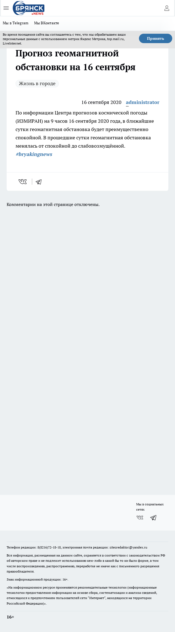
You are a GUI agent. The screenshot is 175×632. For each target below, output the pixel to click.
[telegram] (40, 182)
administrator (142, 102)
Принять (155, 38)
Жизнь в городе (37, 83)
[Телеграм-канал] (154, 517)
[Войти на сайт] (166, 8)
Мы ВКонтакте (46, 22)
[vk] (23, 182)
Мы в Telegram (16, 22)
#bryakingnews (34, 154)
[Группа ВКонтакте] (140, 517)
